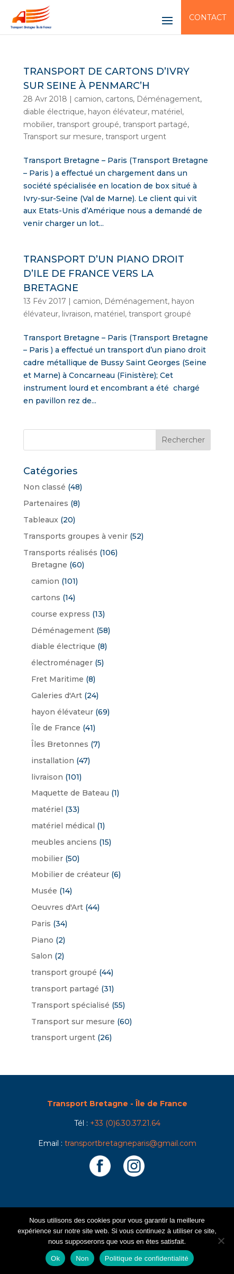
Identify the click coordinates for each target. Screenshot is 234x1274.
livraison (76, 314)
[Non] (220, 1240)
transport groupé (88, 124)
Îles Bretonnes (59, 744)
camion (88, 99)
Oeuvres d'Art (57, 907)
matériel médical (63, 825)
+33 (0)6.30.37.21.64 (125, 1123)
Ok (55, 1258)
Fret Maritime (57, 679)
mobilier (38, 124)
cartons (119, 99)
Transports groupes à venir (75, 536)
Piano (42, 940)
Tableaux (40, 520)
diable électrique (53, 111)
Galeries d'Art (56, 695)
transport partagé (155, 124)
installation (52, 760)
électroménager (62, 662)
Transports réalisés (60, 552)
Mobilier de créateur (70, 874)
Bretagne (49, 565)
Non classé (44, 487)
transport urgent (135, 136)
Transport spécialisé (70, 1005)
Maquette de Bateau (70, 793)
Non (82, 1258)
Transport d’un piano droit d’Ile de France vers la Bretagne (103, 274)
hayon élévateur (118, 111)
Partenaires (45, 503)
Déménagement (168, 99)
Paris (41, 923)
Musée (44, 891)
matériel (166, 111)
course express (60, 614)
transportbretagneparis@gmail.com (130, 1143)
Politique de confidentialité (146, 1258)
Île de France (55, 728)
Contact (207, 17)
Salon (41, 956)
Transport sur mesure (62, 136)
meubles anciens (64, 842)
